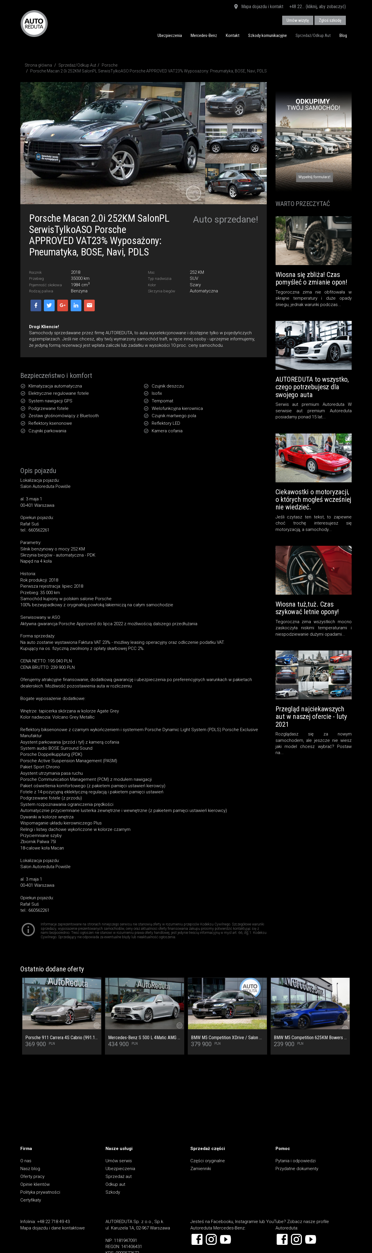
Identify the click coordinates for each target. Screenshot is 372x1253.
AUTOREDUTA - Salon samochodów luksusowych (34, 23)
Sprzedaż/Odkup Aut (313, 35)
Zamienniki (200, 1168)
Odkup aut (115, 1184)
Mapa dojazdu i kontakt (258, 6)
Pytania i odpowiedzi (296, 1160)
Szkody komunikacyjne (267, 35)
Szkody (112, 1192)
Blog (343, 35)
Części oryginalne (207, 1160)
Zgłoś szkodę (330, 20)
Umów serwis (118, 1160)
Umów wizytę (298, 20)
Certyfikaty (30, 1200)
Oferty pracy (32, 1176)
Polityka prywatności (40, 1192)
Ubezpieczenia (170, 35)
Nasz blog (30, 1168)
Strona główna (38, 65)
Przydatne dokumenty (297, 1168)
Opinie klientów (35, 1184)
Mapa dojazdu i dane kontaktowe (52, 1228)
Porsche (109, 65)
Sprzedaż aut (118, 1176)
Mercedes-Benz (204, 35)
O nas (25, 1160)
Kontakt (232, 35)
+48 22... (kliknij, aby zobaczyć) (317, 6)
